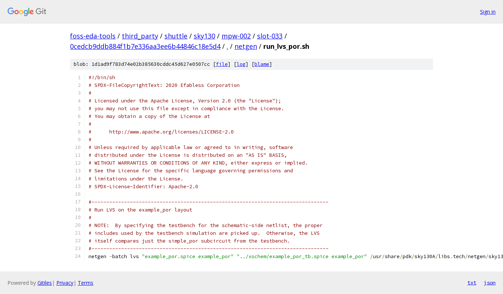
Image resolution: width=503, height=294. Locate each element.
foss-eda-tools (93, 35)
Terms (85, 282)
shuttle (175, 35)
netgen (245, 46)
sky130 (204, 35)
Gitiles (44, 282)
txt (471, 282)
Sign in (488, 11)
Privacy (64, 282)
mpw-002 (236, 35)
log (241, 64)
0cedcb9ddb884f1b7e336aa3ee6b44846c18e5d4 (145, 46)
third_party (140, 35)
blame (261, 64)
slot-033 (270, 35)
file (222, 64)
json (490, 282)
